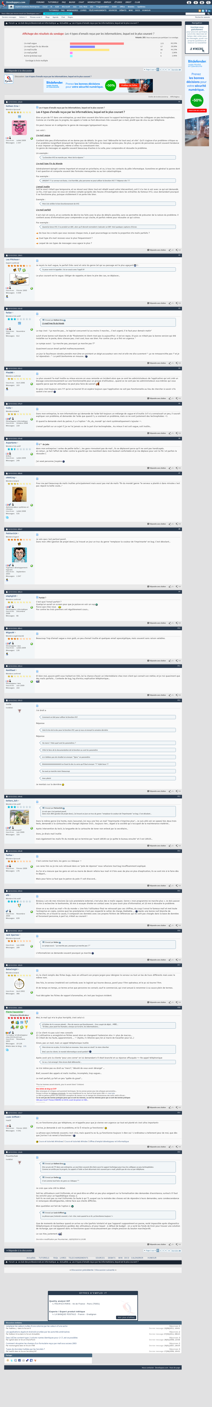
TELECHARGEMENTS (78, 1258)
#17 (179, 965)
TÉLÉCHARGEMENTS (97, 10)
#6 (179, 438)
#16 (179, 930)
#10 (179, 628)
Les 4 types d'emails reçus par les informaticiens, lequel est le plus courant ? (58, 76)
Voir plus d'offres (126, 1317)
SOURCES (113, 10)
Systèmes (141, 7)
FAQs (55, 1258)
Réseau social (35, 17)
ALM (57, 7)
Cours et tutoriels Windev (76, 1141)
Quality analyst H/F (59, 1301)
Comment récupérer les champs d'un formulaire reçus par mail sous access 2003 (41, 1343)
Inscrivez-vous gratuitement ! (58, 14)
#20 (179, 1152)
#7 (179, 473)
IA (51, 7)
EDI (91, 7)
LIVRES (83, 10)
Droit (128, 2)
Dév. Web (83, 7)
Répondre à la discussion (19, 70)
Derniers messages (9, 17)
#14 (179, 851)
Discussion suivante (105, 1270)
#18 (179, 1007)
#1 (179, 102)
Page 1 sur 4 (151, 69)
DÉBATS (122, 10)
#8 (179, 529)
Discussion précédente (82, 1270)
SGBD (114, 7)
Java (74, 7)
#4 (179, 368)
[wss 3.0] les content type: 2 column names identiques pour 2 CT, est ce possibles (42, 1338)
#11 (179, 666)
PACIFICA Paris (62, 1304)
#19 (179, 1112)
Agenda (55, 17)
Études (118, 2)
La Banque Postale (65, 1314)
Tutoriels (52, 2)
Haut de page (175, 1367)
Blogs (72, 2)
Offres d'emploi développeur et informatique (109, 1141)
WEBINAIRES (72, 10)
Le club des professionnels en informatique (37, 23)
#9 (179, 592)
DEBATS (111, 1258)
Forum (12, 23)
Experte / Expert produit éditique (67, 1311)
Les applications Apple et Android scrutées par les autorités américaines (38, 1332)
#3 (179, 308)
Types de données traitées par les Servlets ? (25, 1349)
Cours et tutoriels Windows (51, 1141)
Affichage (174, 97)
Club (137, 2)
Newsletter (93, 2)
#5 (179, 403)
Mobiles (131, 7)
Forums (40, 2)
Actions (22, 17)
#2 (179, 255)
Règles (70, 17)
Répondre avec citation (157, 250)
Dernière (176, 70)
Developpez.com (161, 1367)
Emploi (107, 2)
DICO (137, 10)
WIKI (131, 10)
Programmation (102, 7)
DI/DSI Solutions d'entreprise (27, 7)
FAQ (63, 2)
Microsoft (66, 7)
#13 (179, 796)
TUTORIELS (54, 10)
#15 (179, 891)
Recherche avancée (202, 17)
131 (24, 1046)
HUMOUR (146, 10)
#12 (179, 700)
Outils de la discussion (157, 97)
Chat (81, 2)
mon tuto (111, 1094)
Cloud (44, 7)
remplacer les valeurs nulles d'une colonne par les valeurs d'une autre (36, 1326)
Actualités (64, 23)
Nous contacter (148, 1367)
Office (122, 7)
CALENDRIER (137, 1258)
